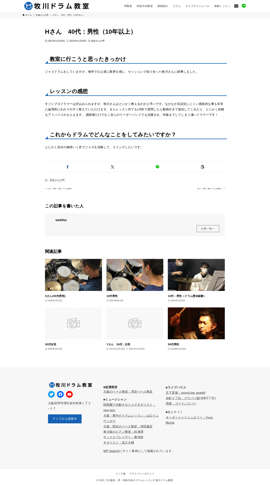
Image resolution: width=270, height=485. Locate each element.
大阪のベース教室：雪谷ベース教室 (127, 391)
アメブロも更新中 (64, 418)
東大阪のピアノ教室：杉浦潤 (123, 431)
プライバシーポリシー (141, 473)
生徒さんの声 (98, 41)
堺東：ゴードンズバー (181, 403)
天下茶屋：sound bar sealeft (186, 392)
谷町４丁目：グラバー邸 (183, 398)
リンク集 (121, 473)
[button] (67, 167)
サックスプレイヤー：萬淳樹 (123, 437)
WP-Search (111, 451)
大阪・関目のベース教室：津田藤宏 (127, 426)
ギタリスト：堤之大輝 (118, 442)
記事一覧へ (207, 230)
